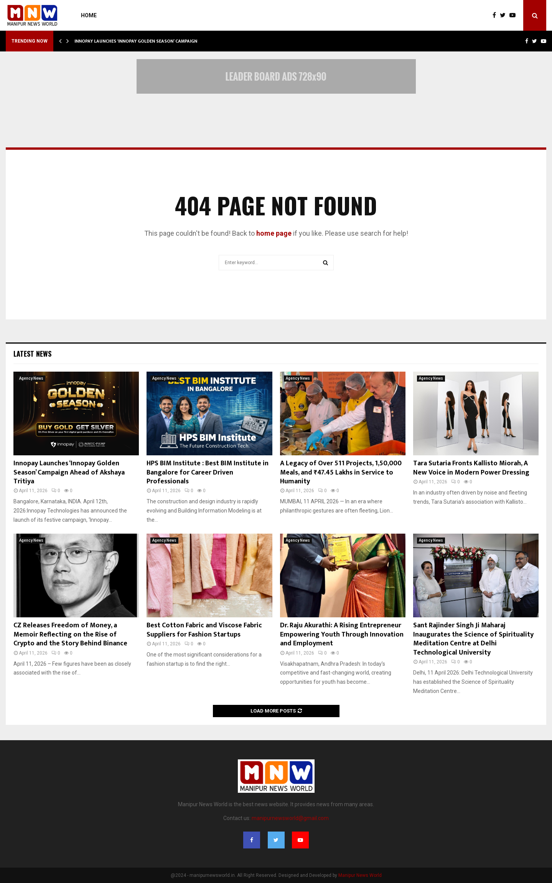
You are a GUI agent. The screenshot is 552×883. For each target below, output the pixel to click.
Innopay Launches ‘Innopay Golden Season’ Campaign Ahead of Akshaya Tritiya (69, 472)
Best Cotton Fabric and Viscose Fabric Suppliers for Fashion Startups (204, 630)
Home (89, 15)
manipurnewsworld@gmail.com (290, 818)
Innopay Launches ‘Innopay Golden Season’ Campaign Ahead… (145, 41)
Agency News (31, 378)
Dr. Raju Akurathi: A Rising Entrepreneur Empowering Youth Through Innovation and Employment (342, 634)
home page (274, 233)
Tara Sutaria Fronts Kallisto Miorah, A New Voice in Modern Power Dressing (471, 468)
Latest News (32, 354)
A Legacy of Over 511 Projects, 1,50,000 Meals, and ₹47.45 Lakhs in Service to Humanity (341, 472)
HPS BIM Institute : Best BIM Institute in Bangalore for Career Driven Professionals (208, 472)
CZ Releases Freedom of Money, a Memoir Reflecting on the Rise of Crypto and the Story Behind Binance (70, 634)
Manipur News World (360, 875)
